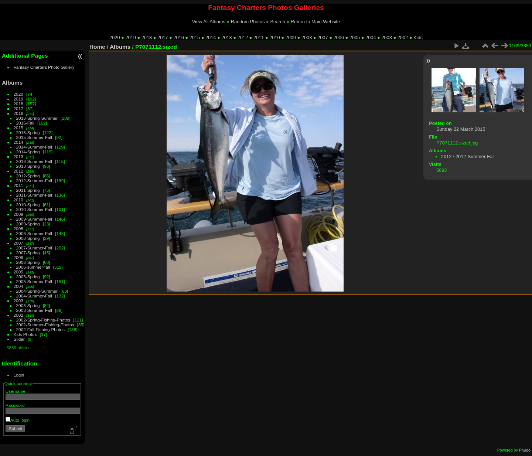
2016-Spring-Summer (37, 118)
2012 (243, 37)
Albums (12, 82)
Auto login (18, 420)
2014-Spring (28, 151)
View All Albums (208, 21)
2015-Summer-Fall (34, 137)
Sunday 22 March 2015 (460, 129)
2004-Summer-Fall (34, 295)
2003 (386, 37)
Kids (418, 37)
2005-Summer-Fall (34, 281)
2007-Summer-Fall (34, 247)
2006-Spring (28, 262)
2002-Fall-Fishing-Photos (40, 329)
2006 (338, 37)
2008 (306, 37)
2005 (354, 37)
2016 (178, 37)
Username (15, 391)
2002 (403, 37)
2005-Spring (28, 276)
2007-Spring (28, 252)
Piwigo (525, 450)
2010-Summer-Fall (34, 209)
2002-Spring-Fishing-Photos (43, 319)
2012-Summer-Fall (34, 180)
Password (15, 405)
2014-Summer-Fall (34, 146)
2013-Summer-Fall (34, 161)
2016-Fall (25, 122)
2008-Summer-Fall (34, 233)
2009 (291, 37)
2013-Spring (28, 166)
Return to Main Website (315, 21)
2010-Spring (28, 204)
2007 (322, 37)
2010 (274, 37)
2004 (370, 37)
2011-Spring (28, 190)
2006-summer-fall (33, 267)
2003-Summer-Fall (34, 310)
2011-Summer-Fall (34, 195)
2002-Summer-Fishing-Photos (45, 324)
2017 (162, 37)
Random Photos (248, 21)
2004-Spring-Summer (37, 291)
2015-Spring (28, 132)
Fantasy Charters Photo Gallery (44, 67)
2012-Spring (28, 175)
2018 (146, 37)
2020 (114, 37)
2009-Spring (28, 223)
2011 (258, 37)
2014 (210, 37)
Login (19, 374)
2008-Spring (28, 238)
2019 (130, 37)
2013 (226, 37)
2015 (195, 37)
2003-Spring (28, 305)
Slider (19, 339)
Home (97, 47)
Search (277, 21)
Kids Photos (25, 334)
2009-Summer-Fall (34, 219)
